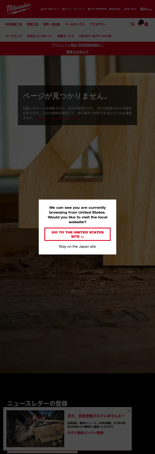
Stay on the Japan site (77, 246)
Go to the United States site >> (78, 234)
